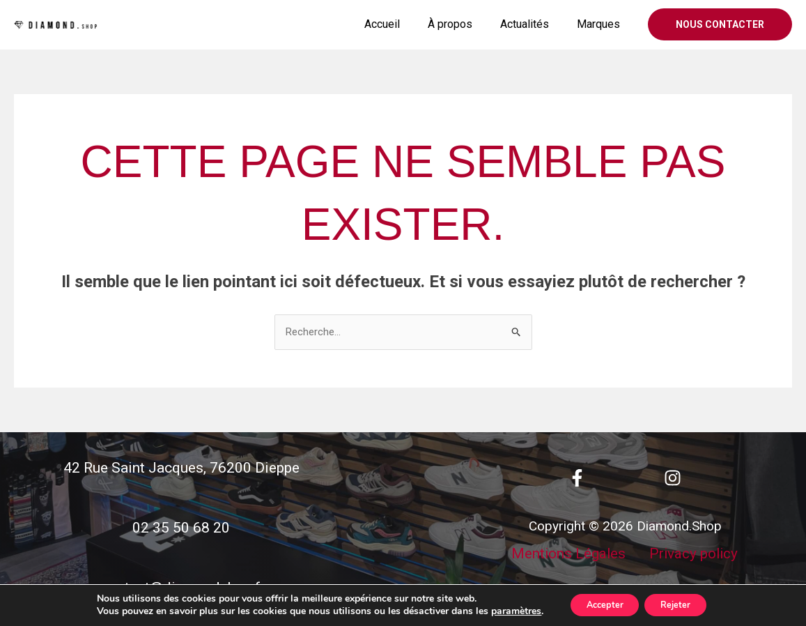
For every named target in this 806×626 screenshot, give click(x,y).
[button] (720, 24)
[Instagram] (672, 478)
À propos (464, 24)
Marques (601, 24)
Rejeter (681, 604)
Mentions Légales (569, 574)
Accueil (401, 24)
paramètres (504, 610)
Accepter (599, 604)
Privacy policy (695, 574)
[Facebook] (577, 478)
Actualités (533, 24)
